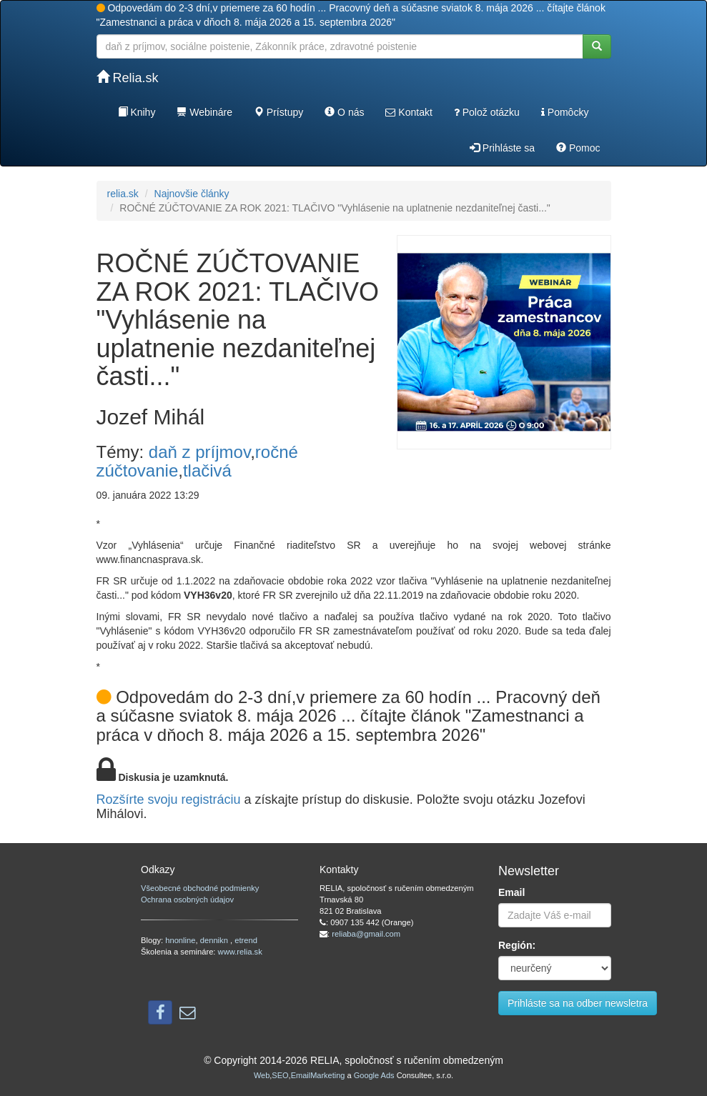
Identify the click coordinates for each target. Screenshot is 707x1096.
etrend (245, 940)
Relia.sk (128, 77)
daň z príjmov (199, 452)
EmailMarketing (318, 1075)
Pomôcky (564, 112)
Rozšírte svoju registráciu (169, 799)
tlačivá (207, 470)
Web (262, 1075)
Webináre (204, 112)
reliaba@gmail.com (366, 934)
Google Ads (374, 1075)
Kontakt (408, 112)
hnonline (180, 940)
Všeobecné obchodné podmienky (200, 888)
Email (511, 892)
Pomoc (578, 148)
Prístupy (278, 112)
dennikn (215, 940)
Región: (516, 945)
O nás (344, 112)
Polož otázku (487, 112)
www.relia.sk (240, 951)
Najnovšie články (191, 193)
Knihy (137, 112)
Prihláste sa (502, 148)
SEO (280, 1075)
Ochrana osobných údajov (187, 899)
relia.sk (123, 193)
